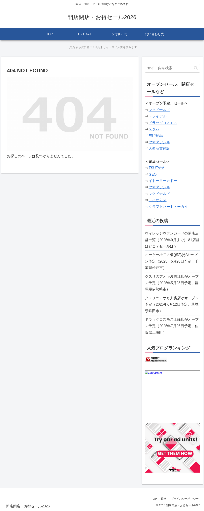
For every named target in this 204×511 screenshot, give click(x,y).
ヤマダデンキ (159, 142)
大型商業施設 (159, 148)
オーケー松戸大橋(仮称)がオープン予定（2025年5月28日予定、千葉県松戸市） (171, 261)
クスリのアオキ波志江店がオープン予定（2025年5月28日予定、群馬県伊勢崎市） (172, 283)
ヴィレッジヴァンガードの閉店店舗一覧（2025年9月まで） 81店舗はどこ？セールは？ (172, 239)
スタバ (154, 129)
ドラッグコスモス (163, 123)
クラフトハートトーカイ (168, 207)
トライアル (157, 116)
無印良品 (156, 136)
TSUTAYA (156, 168)
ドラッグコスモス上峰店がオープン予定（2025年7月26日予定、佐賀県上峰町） (172, 326)
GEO (152, 174)
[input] (172, 68)
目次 (164, 498)
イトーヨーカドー (163, 181)
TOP (154, 498)
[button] (195, 68)
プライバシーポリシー (185, 498)
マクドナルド (159, 110)
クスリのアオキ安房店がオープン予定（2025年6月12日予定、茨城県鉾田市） (172, 304)
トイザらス (157, 200)
